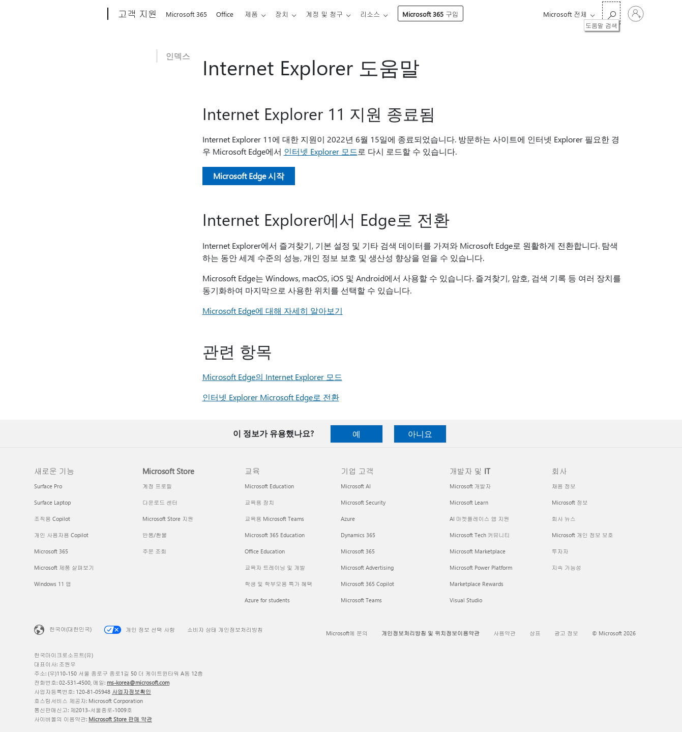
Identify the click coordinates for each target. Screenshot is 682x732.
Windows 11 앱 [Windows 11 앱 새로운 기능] (52, 584)
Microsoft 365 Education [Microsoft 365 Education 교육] (275, 535)
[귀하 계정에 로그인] (636, 14)
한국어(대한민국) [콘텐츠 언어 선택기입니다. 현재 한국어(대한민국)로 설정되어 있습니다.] (70, 629)
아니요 (420, 433)
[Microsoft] (69, 14)
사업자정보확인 (131, 691)
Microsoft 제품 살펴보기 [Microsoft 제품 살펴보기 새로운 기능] (64, 567)
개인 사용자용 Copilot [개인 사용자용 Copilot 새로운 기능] (61, 535)
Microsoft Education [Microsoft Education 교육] (269, 486)
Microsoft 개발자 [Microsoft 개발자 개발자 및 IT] (470, 486)
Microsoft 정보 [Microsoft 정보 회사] (570, 502)
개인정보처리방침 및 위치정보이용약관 (430, 633)
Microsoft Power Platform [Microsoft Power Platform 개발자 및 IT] (481, 567)
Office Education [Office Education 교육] (265, 551)
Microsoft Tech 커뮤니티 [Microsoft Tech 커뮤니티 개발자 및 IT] (480, 535)
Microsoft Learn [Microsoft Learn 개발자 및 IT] (469, 502)
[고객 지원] (136, 14)
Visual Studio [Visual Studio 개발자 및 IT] (466, 600)
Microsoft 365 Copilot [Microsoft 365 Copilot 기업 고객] (367, 584)
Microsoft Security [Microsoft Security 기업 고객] (363, 502)
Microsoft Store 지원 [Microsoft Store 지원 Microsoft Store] (167, 518)
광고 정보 (566, 633)
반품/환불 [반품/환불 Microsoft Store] (154, 535)
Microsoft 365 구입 (440, 14)
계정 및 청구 (332, 14)
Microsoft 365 (186, 14)
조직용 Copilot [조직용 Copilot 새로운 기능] (52, 518)
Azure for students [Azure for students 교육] (267, 600)
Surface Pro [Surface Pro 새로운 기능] (48, 486)
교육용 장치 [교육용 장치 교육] (259, 502)
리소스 (380, 14)
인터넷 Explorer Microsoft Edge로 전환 (270, 397)
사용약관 (504, 633)
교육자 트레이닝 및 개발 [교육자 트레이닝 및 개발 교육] (275, 567)
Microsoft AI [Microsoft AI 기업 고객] (356, 486)
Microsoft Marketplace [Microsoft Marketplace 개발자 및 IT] (478, 551)
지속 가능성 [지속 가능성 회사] (566, 567)
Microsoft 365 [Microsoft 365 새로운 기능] (51, 551)
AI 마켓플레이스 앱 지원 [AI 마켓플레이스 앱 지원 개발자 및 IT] (480, 518)
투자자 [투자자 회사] (560, 551)
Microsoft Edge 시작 (248, 175)
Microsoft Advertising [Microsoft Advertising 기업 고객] (367, 567)
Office (226, 14)
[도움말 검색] (611, 13)
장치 (287, 14)
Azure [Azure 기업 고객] (348, 518)
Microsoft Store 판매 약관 (120, 719)
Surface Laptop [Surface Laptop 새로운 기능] (52, 502)
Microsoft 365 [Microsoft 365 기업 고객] (358, 551)
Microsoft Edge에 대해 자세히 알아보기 (272, 310)
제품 (255, 14)
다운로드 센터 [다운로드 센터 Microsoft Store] (159, 502)
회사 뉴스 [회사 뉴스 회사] (564, 518)
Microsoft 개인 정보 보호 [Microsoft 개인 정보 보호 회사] (582, 535)
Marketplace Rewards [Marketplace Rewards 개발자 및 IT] (476, 584)
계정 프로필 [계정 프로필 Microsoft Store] (157, 486)
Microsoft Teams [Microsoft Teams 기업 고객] (361, 600)
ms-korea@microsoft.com (138, 682)
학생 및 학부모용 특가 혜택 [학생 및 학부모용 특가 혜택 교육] (278, 584)
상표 (535, 633)
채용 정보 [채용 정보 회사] (564, 486)
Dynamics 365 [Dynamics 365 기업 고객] (358, 535)
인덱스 (178, 55)
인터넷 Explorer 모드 (321, 151)
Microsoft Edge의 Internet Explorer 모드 (272, 376)
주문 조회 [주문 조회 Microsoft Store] (154, 551)
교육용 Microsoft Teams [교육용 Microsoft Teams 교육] (274, 518)
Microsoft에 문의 (347, 633)
